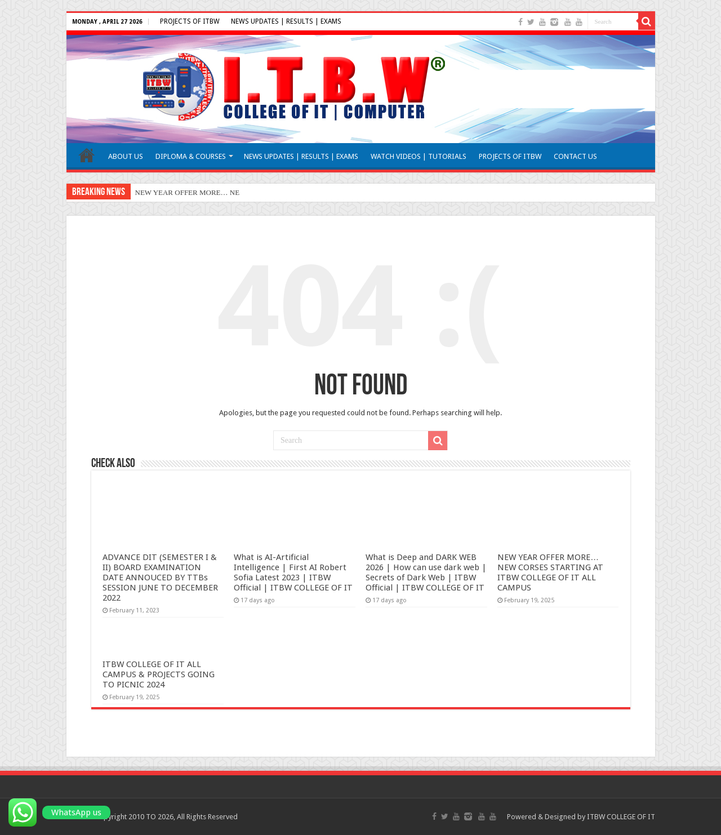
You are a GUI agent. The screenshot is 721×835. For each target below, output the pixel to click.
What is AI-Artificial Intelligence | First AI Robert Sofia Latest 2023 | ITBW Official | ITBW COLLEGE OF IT (293, 572)
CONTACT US (575, 156)
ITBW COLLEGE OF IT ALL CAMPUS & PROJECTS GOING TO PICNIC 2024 (159, 674)
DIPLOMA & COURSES (190, 156)
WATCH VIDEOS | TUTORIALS (418, 156)
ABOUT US (125, 156)
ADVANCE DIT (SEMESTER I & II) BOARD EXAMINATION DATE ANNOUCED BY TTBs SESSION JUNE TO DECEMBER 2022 (160, 577)
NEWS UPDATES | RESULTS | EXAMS (286, 21)
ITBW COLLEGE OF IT (621, 816)
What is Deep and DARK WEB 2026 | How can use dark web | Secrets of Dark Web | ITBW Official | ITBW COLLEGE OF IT (426, 572)
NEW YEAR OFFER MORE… (181, 192)
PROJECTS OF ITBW (190, 21)
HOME (86, 155)
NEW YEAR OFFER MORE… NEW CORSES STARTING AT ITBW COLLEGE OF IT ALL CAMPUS (550, 572)
